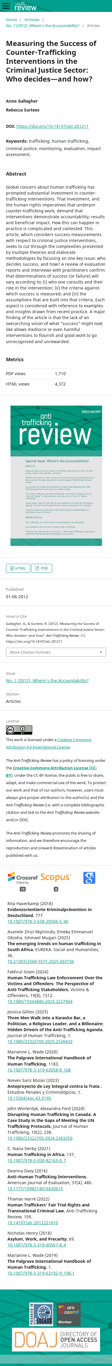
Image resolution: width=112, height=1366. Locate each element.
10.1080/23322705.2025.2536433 (40, 1041)
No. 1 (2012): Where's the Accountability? (42, 25)
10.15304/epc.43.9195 (29, 1098)
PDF (44, 568)
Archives (31, 19)
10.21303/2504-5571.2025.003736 (40, 961)
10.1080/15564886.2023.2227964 (40, 1001)
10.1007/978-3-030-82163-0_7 (36, 1160)
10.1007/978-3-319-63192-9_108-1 (41, 1273)
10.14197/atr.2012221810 (32, 1222)
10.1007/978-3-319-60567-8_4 (36, 1245)
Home (11, 19)
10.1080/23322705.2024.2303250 (40, 1138)
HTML (20, 568)
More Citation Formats (30, 652)
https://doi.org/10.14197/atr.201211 (52, 126)
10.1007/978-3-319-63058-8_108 (39, 1070)
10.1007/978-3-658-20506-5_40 (37, 921)
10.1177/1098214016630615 (35, 1188)
